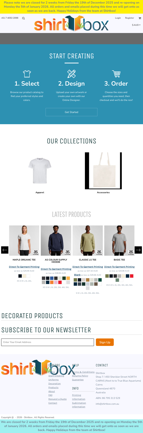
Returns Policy (80, 375)
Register (129, 17)
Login (118, 17)
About (51, 391)
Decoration (54, 383)
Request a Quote (57, 399)
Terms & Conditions (83, 372)
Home (51, 372)
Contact (52, 402)
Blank (77, 274)
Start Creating (56, 375)
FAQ (50, 395)
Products (53, 387)
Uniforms (53, 379)
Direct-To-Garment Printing (24, 266)
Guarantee (78, 379)
